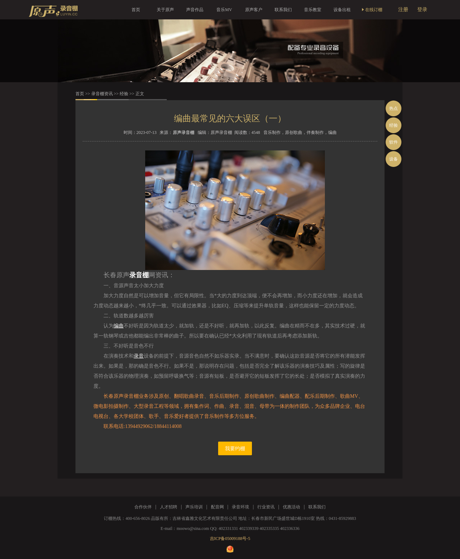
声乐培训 (194, 506)
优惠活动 (291, 506)
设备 (393, 159)
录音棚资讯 (102, 93)
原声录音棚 (183, 132)
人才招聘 (168, 506)
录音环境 (240, 506)
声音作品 (194, 9)
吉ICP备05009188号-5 (230, 538)
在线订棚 (371, 9)
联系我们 (283, 9)
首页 (136, 9)
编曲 (119, 326)
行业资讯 (266, 506)
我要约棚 (235, 448)
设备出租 (342, 9)
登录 (422, 9)
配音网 (217, 506)
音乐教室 (312, 9)
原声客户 (253, 9)
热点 (393, 108)
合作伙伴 (143, 506)
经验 (124, 93)
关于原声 (165, 9)
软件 (393, 142)
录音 (139, 356)
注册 (403, 9)
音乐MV (224, 9)
